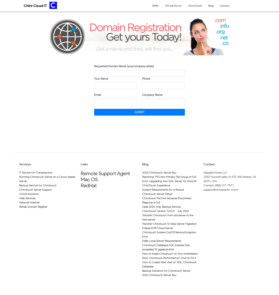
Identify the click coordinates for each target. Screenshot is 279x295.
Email (97, 95)
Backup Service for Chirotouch (38, 185)
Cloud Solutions (29, 194)
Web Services (27, 198)
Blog (211, 5)
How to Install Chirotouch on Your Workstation (170, 253)
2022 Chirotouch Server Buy (159, 275)
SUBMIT (139, 112)
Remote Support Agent (105, 173)
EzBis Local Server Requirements (161, 241)
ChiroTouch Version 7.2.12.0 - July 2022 (165, 211)
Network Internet (29, 202)
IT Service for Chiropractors (35, 172)
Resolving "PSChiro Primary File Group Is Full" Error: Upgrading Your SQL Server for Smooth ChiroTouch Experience (169, 181)
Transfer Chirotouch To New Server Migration (169, 223)
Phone (146, 78)
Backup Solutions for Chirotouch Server (166, 270)
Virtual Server (173, 5)
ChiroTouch (195, 5)
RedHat (89, 185)
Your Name (101, 78)
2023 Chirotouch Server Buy (159, 172)
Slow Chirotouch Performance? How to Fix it (169, 258)
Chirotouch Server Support (35, 189)
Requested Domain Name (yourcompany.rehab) (124, 66)
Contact (225, 5)
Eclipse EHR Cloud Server (157, 228)
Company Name (152, 95)
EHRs (155, 5)
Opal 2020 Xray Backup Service (161, 206)
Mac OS (89, 179)
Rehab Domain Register (33, 206)
